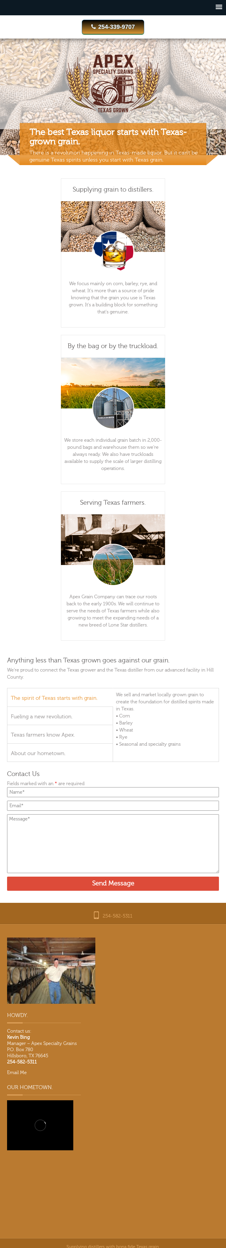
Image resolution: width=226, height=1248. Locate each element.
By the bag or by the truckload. (113, 346)
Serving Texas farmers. (113, 502)
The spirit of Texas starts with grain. (54, 698)
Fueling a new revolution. (42, 717)
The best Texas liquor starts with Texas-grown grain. (108, 137)
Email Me (17, 1072)
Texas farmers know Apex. (43, 735)
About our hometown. (38, 753)
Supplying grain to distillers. (113, 189)
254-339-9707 (113, 27)
